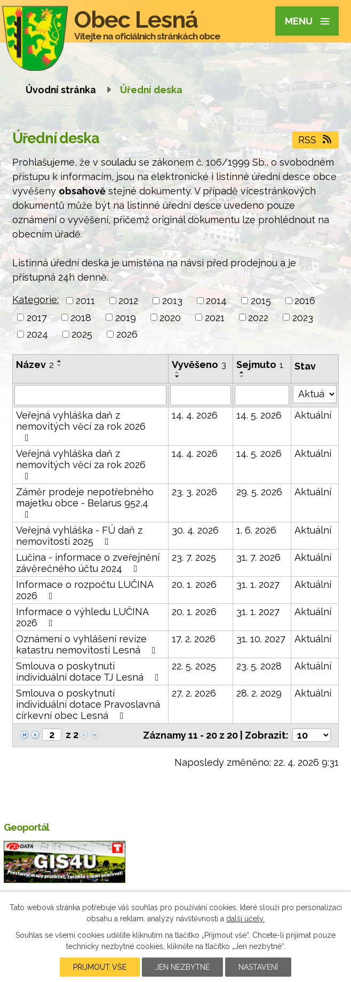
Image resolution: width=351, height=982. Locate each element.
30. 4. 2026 (195, 530)
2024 (37, 334)
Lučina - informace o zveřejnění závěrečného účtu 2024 (87, 563)
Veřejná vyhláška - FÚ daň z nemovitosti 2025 (79, 536)
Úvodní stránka (61, 89)
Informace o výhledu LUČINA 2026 (82, 617)
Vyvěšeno (199, 364)
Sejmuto (260, 364)
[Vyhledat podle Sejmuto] (262, 395)
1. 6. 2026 (256, 530)
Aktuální (312, 415)
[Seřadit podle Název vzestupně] (60, 361)
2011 (85, 300)
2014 (216, 300)
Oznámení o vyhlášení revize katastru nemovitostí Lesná (88, 644)
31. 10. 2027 (260, 638)
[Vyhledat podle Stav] (315, 394)
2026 (127, 334)
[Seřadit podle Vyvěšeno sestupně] (178, 376)
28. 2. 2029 (259, 693)
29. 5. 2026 (259, 491)
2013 (172, 300)
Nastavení (258, 967)
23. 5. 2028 (259, 666)
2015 (261, 300)
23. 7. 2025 (194, 557)
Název (35, 364)
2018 (80, 317)
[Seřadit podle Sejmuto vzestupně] (242, 372)
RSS (315, 139)
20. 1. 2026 (194, 584)
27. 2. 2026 (194, 693)
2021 (215, 317)
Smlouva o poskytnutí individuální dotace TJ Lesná (89, 671)
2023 (302, 317)
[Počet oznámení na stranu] (311, 735)
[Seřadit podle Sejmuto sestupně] (242, 376)
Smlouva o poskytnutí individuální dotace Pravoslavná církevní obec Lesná (88, 704)
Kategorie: (35, 299)
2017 (37, 317)
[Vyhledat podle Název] (90, 395)
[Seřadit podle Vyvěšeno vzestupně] (178, 372)
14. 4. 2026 (195, 415)
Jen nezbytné (182, 967)
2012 (128, 300)
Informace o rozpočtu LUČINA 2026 (84, 590)
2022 (258, 317)
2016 (304, 300)
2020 (170, 317)
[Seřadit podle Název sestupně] (60, 365)
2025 (81, 334)
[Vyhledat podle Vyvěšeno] (201, 395)
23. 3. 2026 (194, 491)
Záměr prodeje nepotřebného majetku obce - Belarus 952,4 (85, 502)
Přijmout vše (99, 967)
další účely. (245, 918)
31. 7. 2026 (258, 557)
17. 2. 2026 (194, 638)
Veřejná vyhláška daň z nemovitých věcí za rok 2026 (81, 426)
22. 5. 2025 (194, 666)
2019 (125, 317)
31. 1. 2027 (258, 584)
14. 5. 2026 (259, 415)
